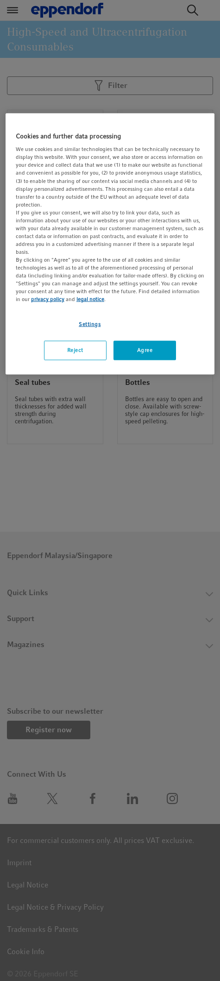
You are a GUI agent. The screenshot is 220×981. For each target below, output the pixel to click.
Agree (145, 350)
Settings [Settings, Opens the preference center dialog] (90, 324)
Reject (75, 350)
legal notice (90, 299)
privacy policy (47, 299)
